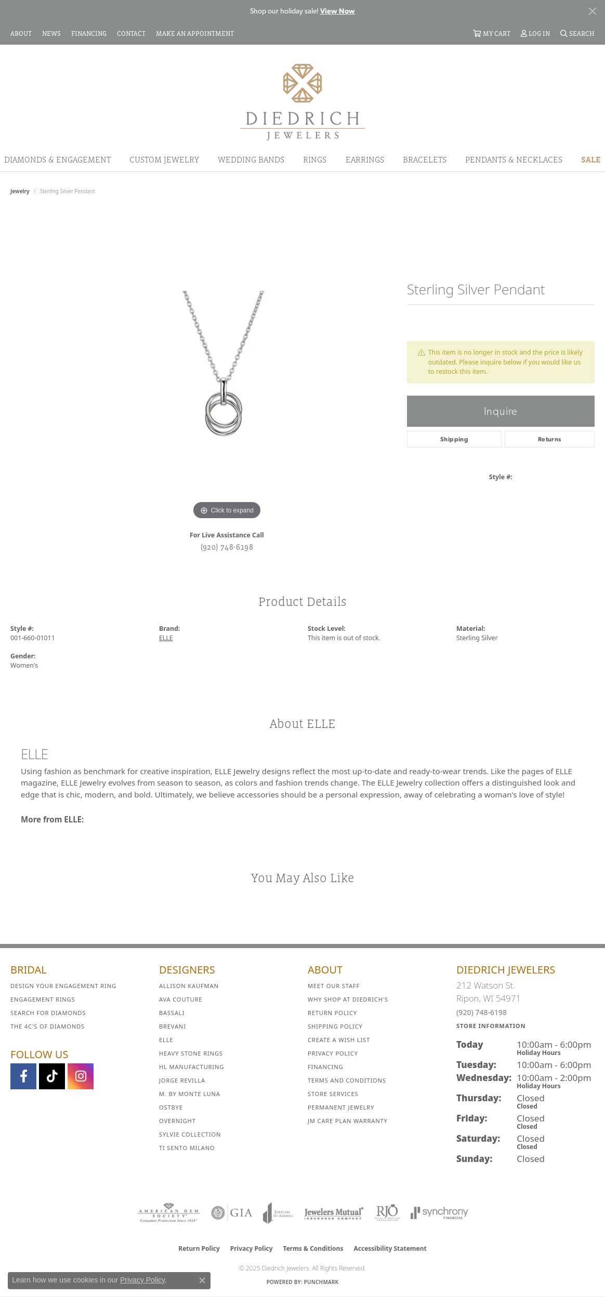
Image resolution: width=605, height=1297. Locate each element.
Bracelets (424, 159)
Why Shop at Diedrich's (348, 999)
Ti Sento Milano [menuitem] (187, 1148)
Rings (314, 159)
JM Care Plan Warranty (348, 1121)
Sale (591, 159)
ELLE (166, 637)
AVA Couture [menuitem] (180, 999)
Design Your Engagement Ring (63, 986)
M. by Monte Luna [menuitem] (189, 1094)
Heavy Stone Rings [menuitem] (191, 1053)
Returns (549, 439)
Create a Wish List (339, 1040)
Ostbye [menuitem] (171, 1107)
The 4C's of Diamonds (47, 1026)
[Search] (577, 33)
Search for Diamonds (48, 1013)
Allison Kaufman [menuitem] (189, 986)
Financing (325, 1067)
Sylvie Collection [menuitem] (190, 1134)
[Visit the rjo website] (387, 1213)
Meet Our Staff (334, 986)
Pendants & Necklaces (513, 159)
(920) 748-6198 (227, 546)
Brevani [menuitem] (172, 1026)
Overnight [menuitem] (177, 1121)
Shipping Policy (335, 1026)
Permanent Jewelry (341, 1107)
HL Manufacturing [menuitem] (191, 1067)
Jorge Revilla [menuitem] (182, 1080)
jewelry (20, 191)
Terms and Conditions (347, 1080)
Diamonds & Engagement (57, 159)
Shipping (454, 439)
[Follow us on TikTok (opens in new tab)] (52, 1076)
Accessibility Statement (389, 1248)
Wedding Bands (251, 159)
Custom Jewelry (164, 159)
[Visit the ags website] (169, 1213)
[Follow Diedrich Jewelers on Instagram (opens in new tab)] (81, 1076)
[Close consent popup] (202, 1280)
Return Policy (332, 1013)
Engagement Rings (42, 999)
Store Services (333, 1094)
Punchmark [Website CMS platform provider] (321, 1282)
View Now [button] (337, 11)
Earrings (365, 159)
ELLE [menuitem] (166, 1040)
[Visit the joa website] (278, 1213)
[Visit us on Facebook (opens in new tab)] (23, 1076)
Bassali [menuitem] (172, 1013)
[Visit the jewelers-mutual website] (334, 1213)
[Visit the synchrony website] (439, 1213)
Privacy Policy (333, 1053)
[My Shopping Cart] (491, 33)
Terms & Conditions (313, 1248)
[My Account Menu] (535, 33)
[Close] (592, 11)
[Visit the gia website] (232, 1213)
